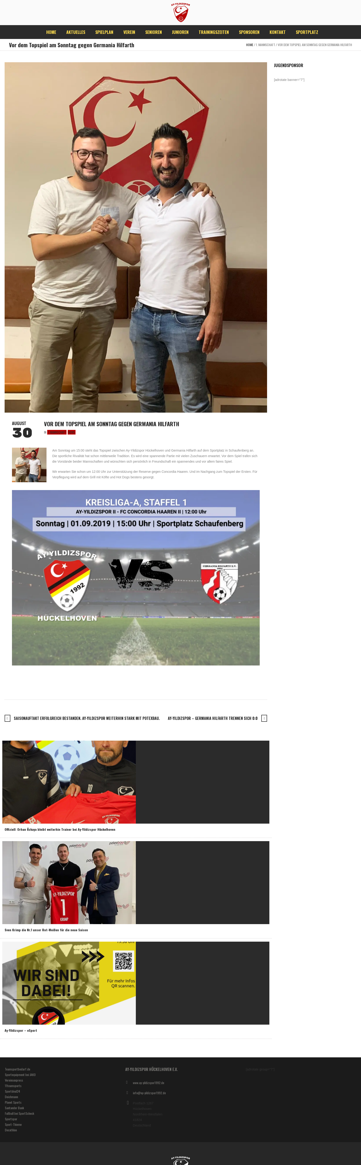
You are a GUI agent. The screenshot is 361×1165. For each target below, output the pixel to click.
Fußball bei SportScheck (19, 1113)
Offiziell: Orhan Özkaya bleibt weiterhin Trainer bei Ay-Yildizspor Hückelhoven (60, 829)
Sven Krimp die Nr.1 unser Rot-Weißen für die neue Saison (46, 929)
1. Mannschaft (265, 44)
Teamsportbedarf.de (17, 1069)
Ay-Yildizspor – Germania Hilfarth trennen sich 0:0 (213, 718)
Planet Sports (13, 1102)
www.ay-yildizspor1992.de (148, 1082)
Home (249, 44)
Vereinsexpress (14, 1080)
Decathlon (11, 1129)
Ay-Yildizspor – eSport (21, 1030)
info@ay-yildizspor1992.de (149, 1092)
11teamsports (13, 1085)
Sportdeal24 (12, 1091)
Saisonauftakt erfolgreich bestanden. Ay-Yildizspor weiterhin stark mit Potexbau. (87, 718)
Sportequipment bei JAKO (20, 1074)
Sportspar (11, 1118)
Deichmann (11, 1096)
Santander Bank (14, 1107)
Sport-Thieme (13, 1124)
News (71, 432)
